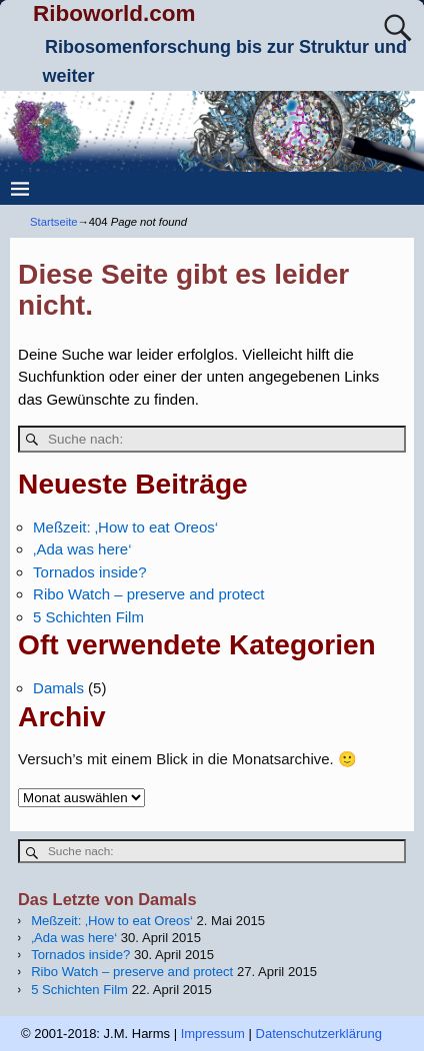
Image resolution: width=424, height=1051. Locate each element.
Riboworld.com (114, 13)
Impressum (213, 1033)
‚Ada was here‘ (82, 548)
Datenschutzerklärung (319, 1033)
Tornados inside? (89, 571)
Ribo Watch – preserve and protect (148, 593)
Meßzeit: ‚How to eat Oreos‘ (125, 527)
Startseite (54, 222)
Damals (58, 687)
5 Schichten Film (88, 616)
